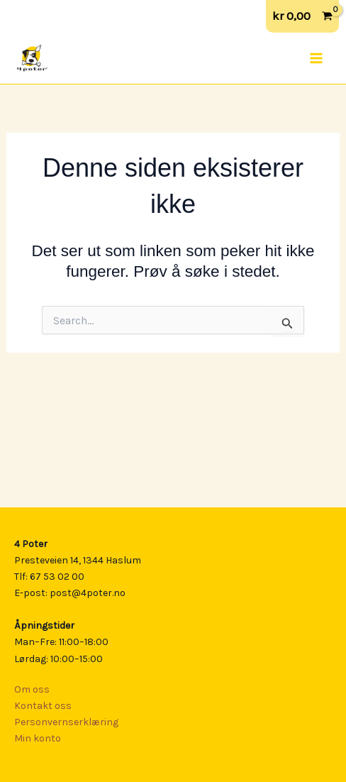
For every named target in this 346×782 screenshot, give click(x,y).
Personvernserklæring (66, 722)
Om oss (32, 689)
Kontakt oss (43, 706)
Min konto (37, 738)
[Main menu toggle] (316, 58)
